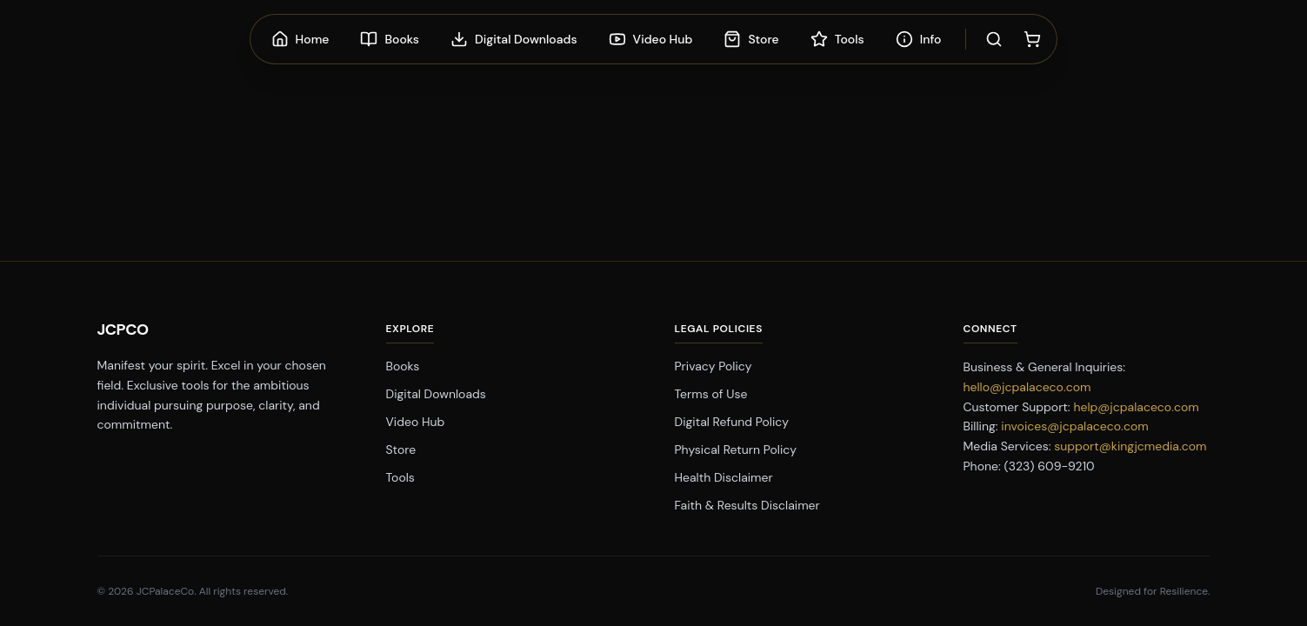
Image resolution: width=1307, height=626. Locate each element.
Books (403, 366)
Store (401, 449)
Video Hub (415, 422)
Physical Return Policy (736, 449)
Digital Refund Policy (732, 422)
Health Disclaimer (724, 477)
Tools (400, 477)
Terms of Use (711, 394)
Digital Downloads (436, 394)
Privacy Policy (713, 366)
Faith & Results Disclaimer (747, 505)
